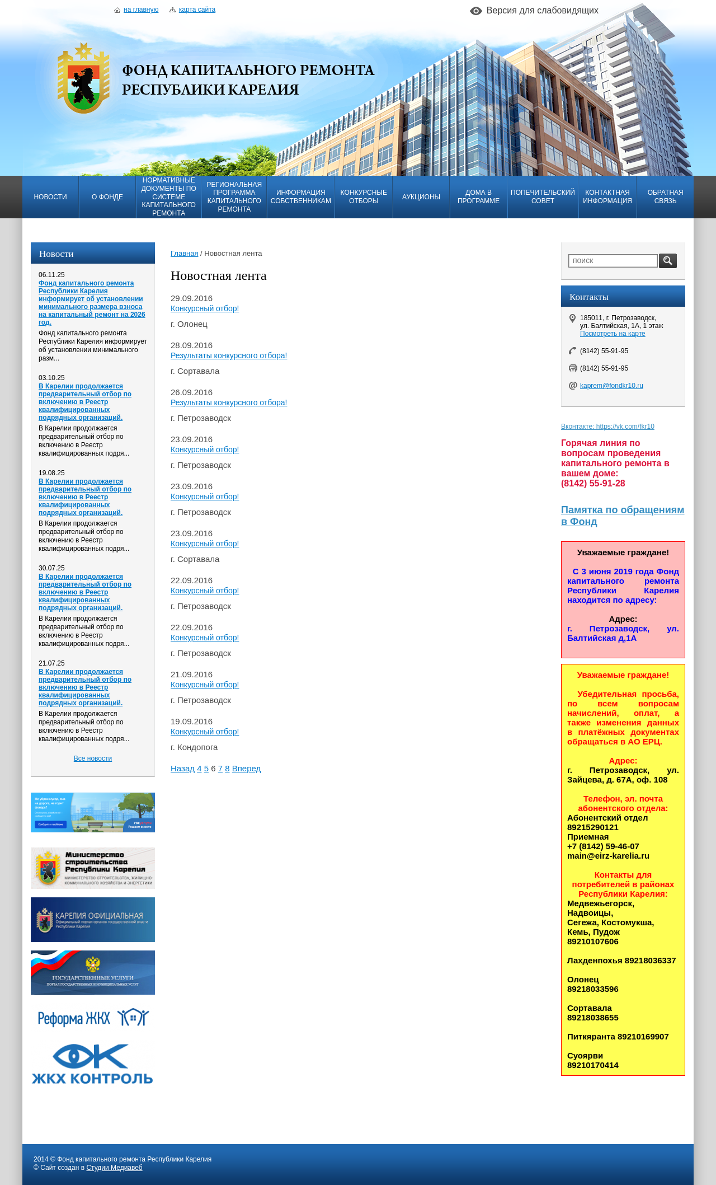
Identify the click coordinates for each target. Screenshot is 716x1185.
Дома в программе (479, 197)
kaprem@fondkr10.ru (611, 386)
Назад (183, 768)
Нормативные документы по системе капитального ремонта (169, 196)
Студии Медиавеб (114, 1168)
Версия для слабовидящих (543, 10)
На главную (136, 9)
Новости (50, 197)
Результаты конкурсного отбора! (229, 355)
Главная (184, 253)
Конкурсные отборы (364, 197)
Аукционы (421, 197)
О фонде (107, 197)
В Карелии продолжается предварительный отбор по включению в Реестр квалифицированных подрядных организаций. (85, 401)
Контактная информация (607, 197)
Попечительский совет (543, 197)
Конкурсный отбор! (205, 308)
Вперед (246, 768)
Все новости (93, 758)
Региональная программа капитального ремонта (234, 197)
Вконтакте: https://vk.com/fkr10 (607, 426)
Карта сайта (192, 9)
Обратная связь (666, 197)
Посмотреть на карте (613, 334)
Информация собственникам (301, 197)
